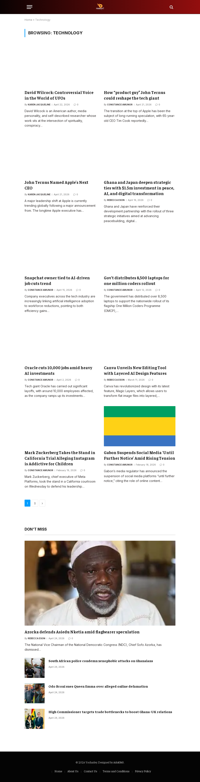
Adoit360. (118, 762)
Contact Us (90, 771)
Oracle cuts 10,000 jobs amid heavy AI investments (58, 370)
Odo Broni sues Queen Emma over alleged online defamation (98, 686)
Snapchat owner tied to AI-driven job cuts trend (57, 280)
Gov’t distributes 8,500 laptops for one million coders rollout (136, 280)
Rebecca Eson (116, 200)
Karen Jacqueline (39, 104)
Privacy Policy (143, 771)
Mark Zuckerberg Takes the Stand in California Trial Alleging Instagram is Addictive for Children (60, 458)
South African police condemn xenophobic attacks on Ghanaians (100, 660)
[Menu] (29, 7)
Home (28, 19)
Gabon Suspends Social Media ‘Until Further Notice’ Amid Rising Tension (139, 455)
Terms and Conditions (116, 771)
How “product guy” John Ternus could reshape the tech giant (134, 95)
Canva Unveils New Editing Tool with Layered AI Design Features (135, 370)
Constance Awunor (120, 104)
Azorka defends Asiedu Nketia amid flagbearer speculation (82, 631)
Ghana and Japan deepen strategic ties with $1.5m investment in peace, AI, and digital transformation (139, 188)
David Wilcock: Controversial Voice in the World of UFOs (59, 95)
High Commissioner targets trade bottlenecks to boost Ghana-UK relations (110, 711)
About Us (72, 771)
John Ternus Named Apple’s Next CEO (56, 185)
